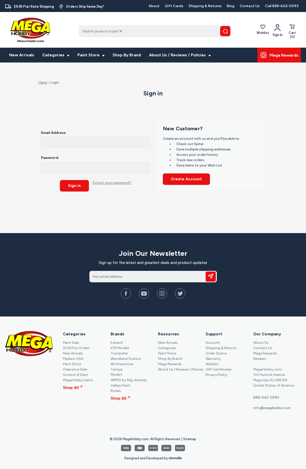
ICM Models (120, 346)
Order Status (216, 351)
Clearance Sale (75, 367)
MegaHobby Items (78, 378)
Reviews (259, 356)
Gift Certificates (219, 367)
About (154, 6)
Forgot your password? (111, 183)
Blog (230, 6)
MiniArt (116, 372)
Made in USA (73, 356)
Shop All (73, 385)
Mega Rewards (170, 362)
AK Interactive (122, 362)
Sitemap (189, 437)
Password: (50, 158)
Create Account (186, 179)
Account (213, 340)
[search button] (225, 31)
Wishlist (263, 30)
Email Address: (53, 133)
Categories (55, 55)
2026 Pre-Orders (76, 346)
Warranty (213, 356)
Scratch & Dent (75, 372)
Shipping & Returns (205, 6)
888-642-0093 (266, 395)
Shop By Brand (127, 55)
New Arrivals (21, 55)
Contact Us (250, 6)
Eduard (117, 340)
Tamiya (117, 367)
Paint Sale (71, 340)
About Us (261, 340)
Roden (116, 388)
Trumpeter (119, 351)
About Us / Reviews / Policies (180, 55)
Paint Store (90, 55)
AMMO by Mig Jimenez (129, 378)
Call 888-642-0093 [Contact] (281, 6)
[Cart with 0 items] (292, 32)
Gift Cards (174, 6)
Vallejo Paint (120, 383)
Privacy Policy (216, 372)
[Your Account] (278, 30)
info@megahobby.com (272, 405)
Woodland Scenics (126, 356)
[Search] (155, 31)
